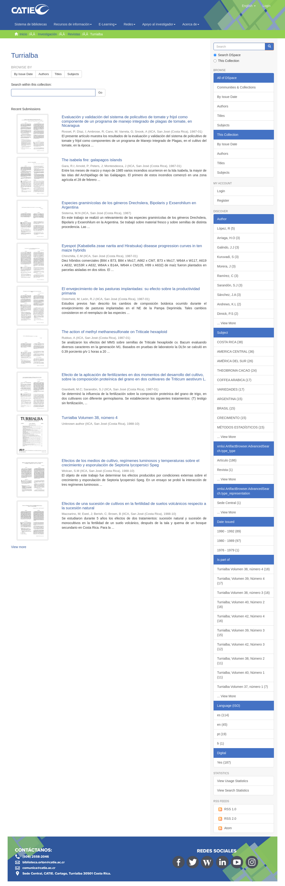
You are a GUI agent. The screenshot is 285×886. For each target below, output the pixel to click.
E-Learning (108, 24)
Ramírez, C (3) (227, 276)
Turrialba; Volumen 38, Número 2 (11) (241, 661)
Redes (129, 24)
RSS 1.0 (226, 809)
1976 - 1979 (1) (228, 550)
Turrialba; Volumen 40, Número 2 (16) (241, 604)
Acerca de (190, 24)
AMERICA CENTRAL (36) (235, 351)
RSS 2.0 (226, 819)
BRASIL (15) (226, 408)
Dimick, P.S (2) (227, 314)
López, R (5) (226, 228)
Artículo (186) (227, 460)
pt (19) (221, 734)
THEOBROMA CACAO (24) (237, 370)
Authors (44, 74)
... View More (226, 323)
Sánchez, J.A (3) (229, 295)
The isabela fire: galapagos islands (92, 160)
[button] (248, 6)
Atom (224, 828)
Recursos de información (73, 24)
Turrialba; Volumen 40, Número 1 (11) (241, 675)
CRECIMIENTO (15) (231, 418)
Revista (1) (225, 470)
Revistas (74, 34)
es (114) (223, 715)
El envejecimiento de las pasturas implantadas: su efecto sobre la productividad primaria (131, 291)
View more (18, 547)
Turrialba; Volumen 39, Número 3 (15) (241, 632)
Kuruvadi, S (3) (228, 257)
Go (100, 92)
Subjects (73, 74)
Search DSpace (227, 55)
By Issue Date (23, 74)
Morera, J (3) (226, 266)
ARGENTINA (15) (230, 399)
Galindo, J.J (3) (228, 247)
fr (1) (220, 743)
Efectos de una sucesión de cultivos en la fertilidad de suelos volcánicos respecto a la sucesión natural (134, 505)
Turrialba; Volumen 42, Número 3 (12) (241, 647)
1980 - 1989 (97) (229, 541)
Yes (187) (224, 762)
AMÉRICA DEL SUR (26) (235, 361)
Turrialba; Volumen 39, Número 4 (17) (241, 581)
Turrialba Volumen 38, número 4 (89, 418)
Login (221, 191)
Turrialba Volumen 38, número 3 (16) (243, 593)
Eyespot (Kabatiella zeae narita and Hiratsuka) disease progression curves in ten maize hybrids (132, 248)
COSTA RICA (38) (230, 342)
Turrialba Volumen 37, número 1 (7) (242, 687)
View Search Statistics (233, 790)
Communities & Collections (236, 87)
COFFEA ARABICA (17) (234, 380)
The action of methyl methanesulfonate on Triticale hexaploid (114, 332)
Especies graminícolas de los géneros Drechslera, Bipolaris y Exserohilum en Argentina (129, 205)
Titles (58, 74)
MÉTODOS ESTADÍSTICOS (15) (240, 427)
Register (223, 200)
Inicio (23, 34)
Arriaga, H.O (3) (228, 238)
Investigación (47, 34)
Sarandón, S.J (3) (230, 285)
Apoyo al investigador (158, 24)
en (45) (222, 724)
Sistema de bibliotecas (31, 24)
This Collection (226, 61)
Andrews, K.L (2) (229, 304)
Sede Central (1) (229, 503)
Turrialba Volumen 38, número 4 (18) (243, 569)
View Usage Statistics (232, 781)
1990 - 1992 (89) (229, 531)
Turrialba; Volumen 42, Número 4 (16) (241, 618)
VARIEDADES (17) (230, 389)
